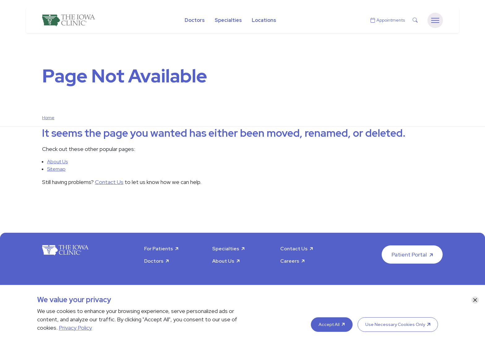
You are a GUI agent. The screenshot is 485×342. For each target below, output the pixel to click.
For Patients (158, 248)
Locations (264, 20)
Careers (289, 261)
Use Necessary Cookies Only (395, 324)
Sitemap (56, 169)
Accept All (329, 324)
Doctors (195, 20)
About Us (57, 161)
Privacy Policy (75, 327)
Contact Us (109, 182)
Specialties (228, 20)
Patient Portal (409, 254)
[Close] (475, 300)
